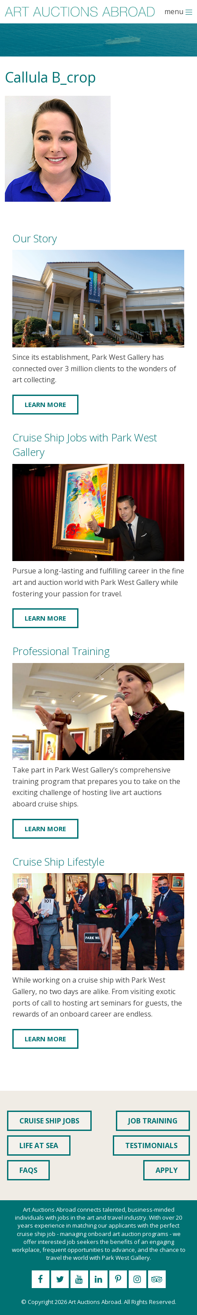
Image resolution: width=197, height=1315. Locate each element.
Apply (167, 1170)
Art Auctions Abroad (94, 1302)
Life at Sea (38, 1145)
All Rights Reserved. (150, 1302)
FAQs (28, 1170)
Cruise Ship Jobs (49, 1121)
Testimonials (151, 1145)
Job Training (153, 1121)
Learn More (45, 404)
